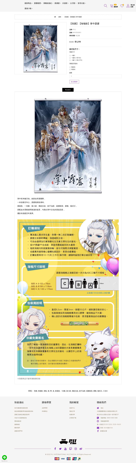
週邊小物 (28, 8)
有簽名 (72, 69)
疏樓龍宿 (89, 391)
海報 (45, 391)
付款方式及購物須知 (20, 418)
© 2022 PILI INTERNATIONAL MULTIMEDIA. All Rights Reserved (68, 454)
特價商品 (44, 411)
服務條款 (17, 424)
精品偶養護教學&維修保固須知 (23, 411)
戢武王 (99, 391)
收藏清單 (72, 414)
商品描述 (68, 90)
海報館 (40, 391)
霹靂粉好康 (103, 431)
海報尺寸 (72, 52)
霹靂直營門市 (18, 431)
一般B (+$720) (75, 58)
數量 (70, 73)
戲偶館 (57, 3)
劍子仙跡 (82, 391)
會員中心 (72, 408)
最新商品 (28, 3)
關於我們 (17, 428)
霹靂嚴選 (37, 3)
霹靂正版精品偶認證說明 (22, 414)
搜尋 (59, 17)
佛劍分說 (75, 391)
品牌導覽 (44, 408)
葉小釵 (68, 391)
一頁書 (63, 391)
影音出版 (81, 3)
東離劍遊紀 (47, 3)
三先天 (105, 391)
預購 (35, 391)
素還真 (57, 391)
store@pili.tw (108, 428)
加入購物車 (74, 82)
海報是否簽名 (73, 63)
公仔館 (72, 3)
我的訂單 (72, 411)
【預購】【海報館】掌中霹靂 (73, 17)
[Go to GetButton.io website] (5, 461)
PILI (74, 29)
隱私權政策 (17, 421)
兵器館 (64, 3)
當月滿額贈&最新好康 (21, 408)
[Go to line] (4, 457)
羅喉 (95, 391)
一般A (72, 55)
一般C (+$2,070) (75, 60)
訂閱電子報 (72, 418)
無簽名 (72, 67)
